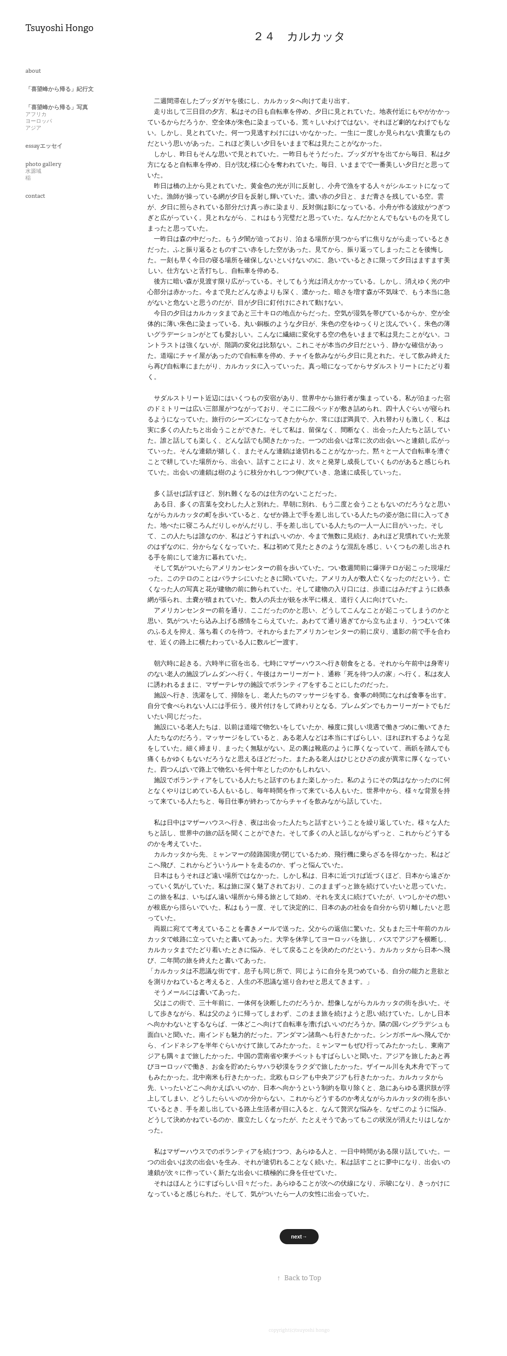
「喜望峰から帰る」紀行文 (59, 88)
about (33, 70)
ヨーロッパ (38, 120)
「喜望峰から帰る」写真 (56, 107)
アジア (33, 127)
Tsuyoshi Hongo (59, 28)
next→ (299, 1237)
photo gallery (43, 164)
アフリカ (36, 114)
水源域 (33, 171)
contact (35, 195)
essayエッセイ (44, 145)
